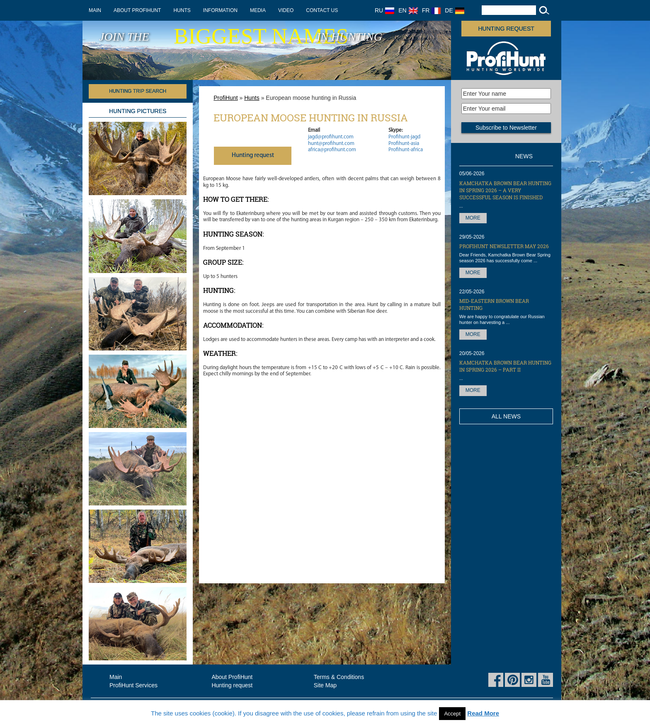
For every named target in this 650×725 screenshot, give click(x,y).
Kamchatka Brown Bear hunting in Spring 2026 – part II (505, 366)
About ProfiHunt (137, 10)
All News (506, 416)
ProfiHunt (225, 97)
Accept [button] (452, 713)
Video (285, 10)
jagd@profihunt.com (331, 137)
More (473, 218)
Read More (483, 713)
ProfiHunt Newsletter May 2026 (504, 246)
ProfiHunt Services (133, 685)
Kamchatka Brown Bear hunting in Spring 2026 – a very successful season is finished (505, 190)
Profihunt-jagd (404, 137)
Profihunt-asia (403, 143)
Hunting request (506, 28)
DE (454, 10)
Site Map (325, 685)
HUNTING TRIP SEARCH (137, 91)
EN (407, 10)
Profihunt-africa (405, 149)
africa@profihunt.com (332, 149)
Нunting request (253, 155)
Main (95, 10)
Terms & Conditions (339, 677)
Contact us (322, 10)
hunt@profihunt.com (331, 143)
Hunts (181, 10)
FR (431, 10)
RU (384, 10)
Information (220, 10)
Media (258, 10)
